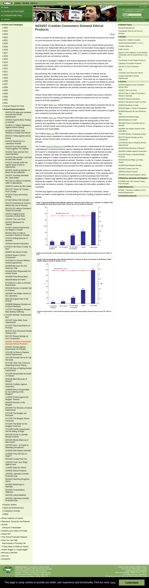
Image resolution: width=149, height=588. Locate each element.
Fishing (99, 3)
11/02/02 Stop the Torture (15, 468)
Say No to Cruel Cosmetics (128, 66)
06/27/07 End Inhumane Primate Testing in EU (18, 332)
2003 (6, 97)
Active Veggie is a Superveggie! (15, 550)
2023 (6, 34)
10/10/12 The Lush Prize (15, 219)
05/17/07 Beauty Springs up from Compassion (16, 337)
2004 (6, 94)
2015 (6, 59)
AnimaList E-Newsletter (11, 528)
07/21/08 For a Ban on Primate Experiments (18, 284)
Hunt (94, 3)
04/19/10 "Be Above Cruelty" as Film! (132, 102)
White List (53, 105)
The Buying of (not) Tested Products (131, 60)
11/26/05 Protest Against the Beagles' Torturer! (17, 398)
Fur (74, 3)
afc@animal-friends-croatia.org (136, 571)
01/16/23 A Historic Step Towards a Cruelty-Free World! (17, 132)
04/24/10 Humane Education (17, 244)
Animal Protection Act (55, 146)
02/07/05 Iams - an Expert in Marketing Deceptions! (17, 446)
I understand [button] (131, 582)
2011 (6, 72)
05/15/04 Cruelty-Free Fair (16, 459)
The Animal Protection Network (14, 537)
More (112, 34)
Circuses (85, 3)
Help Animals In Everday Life (13, 543)
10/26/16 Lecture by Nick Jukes (18, 186)
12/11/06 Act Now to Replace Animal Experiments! (17, 353)
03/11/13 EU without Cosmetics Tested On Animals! (18, 209)
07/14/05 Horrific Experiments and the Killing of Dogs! (17, 430)
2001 (6, 103)
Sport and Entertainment (14, 508)
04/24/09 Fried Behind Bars (16, 277)
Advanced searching (136, 17)
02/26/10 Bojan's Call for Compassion (15, 256)
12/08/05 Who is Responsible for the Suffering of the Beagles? (17, 392)
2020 (6, 43)
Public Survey (123, 49)
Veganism (60, 3)
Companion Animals (109, 3)
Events (5, 525)
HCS (120, 70)
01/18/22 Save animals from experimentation (16, 153)
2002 (6, 100)
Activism (7, 19)
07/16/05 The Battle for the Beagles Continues (16, 425)
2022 (6, 37)
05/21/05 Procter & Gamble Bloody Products (16, 436)
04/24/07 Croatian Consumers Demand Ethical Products (18, 343)
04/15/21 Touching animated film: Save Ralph (17, 176)
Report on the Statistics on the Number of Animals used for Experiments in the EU (133, 55)
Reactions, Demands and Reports (16, 521)
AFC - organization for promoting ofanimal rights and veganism (133, 10)
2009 (6, 78)
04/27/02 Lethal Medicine (15, 495)
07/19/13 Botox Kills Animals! (17, 200)
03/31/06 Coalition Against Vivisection (132, 151)
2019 (6, 47)
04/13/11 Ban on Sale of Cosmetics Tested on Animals (17, 234)
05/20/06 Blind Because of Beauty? (16, 380)
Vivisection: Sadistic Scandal (129, 40)
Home (6, 7)
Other (6, 514)
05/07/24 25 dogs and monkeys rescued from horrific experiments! (18, 114)
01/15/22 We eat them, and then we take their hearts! (18, 158)
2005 (6, 90)
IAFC (43, 576)
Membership (130, 3)
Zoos (90, 3)
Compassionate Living (13, 15)
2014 (6, 62)
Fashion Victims (10, 505)
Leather (78, 3)
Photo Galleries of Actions (12, 518)
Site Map (126, 17)
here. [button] (113, 582)
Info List (137, 3)
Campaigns (121, 3)
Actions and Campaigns (12, 25)
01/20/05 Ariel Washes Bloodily (18, 451)
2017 (6, 53)
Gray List (52, 118)
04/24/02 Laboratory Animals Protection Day (17, 499)
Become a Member (9, 553)
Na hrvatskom (143, 7)
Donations (144, 3)
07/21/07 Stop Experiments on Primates (17, 327)
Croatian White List (125, 46)
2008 (6, 81)
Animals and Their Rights (14, 11)
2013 (6, 65)
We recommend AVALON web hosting (133, 20)
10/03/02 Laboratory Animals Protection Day (17, 475)
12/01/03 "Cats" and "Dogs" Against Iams (16, 463)
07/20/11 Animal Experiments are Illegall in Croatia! (17, 229)
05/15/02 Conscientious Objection (15, 491)
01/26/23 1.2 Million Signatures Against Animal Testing (18, 126)
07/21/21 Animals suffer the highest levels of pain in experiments (16, 165)
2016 (6, 56)
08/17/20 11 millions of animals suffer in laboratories (18, 182)
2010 (6, 75)
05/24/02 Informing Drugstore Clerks (132, 175)
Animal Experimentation (14, 109)
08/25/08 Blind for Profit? (15, 280)
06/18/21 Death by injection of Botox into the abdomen (17, 171)
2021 (6, 40)
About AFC (6, 534)
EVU (16, 576)
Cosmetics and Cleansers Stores (130, 73)
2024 (6, 31)
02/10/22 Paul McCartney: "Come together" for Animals (17, 148)
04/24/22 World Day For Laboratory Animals (15, 142)
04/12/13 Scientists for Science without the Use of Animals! (18, 204)
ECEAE (38, 576)
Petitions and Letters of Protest (14, 531)
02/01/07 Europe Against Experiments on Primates (15, 348)
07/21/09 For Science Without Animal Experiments (17, 261)
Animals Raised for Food (14, 106)
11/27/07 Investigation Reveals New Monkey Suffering (18, 310)
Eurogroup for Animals (26, 576)
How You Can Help (9, 540)
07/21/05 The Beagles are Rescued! (16, 414)
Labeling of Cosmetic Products (129, 63)
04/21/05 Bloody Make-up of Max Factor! (16, 441)
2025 (6, 28)
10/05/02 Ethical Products (15, 471)
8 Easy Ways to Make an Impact (15, 546)
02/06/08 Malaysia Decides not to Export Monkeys (18, 305)
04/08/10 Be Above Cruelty (16, 252)
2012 (6, 68)
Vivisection (68, 3)
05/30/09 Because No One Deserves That (16, 267)
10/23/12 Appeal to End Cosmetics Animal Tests (15, 215)
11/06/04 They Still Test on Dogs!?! (16, 455)
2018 (6, 50)
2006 (6, 87)
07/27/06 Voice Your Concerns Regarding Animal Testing (17, 364)
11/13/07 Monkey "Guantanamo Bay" (132, 134)
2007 (6, 84)
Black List (50, 133)
